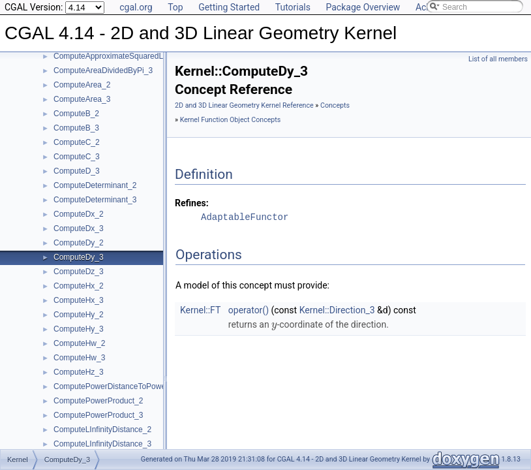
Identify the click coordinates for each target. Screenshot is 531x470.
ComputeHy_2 (78, 314)
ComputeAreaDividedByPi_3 (103, 70)
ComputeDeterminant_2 (94, 185)
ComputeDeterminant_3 (94, 199)
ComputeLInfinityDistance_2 (102, 429)
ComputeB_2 (76, 113)
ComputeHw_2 (79, 343)
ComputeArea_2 (81, 84)
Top (175, 7)
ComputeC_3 (76, 156)
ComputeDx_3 (78, 228)
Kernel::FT (200, 310)
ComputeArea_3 (81, 99)
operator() (248, 310)
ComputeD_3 (76, 171)
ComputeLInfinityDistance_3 (102, 443)
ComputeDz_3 (78, 271)
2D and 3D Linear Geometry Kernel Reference (244, 105)
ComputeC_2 (76, 142)
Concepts (335, 105)
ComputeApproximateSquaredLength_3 (122, 56)
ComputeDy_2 (78, 242)
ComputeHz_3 (78, 372)
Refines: (192, 203)
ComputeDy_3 (78, 257)
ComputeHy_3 (78, 329)
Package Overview (363, 7)
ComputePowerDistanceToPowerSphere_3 (127, 386)
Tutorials (293, 7)
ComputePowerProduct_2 (98, 400)
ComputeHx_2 (78, 285)
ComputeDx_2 (78, 214)
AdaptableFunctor (244, 217)
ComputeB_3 (76, 128)
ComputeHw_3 (79, 357)
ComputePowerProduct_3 (98, 415)
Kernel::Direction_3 (337, 310)
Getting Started (229, 7)
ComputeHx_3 (78, 300)
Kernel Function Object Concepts (230, 120)
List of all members (498, 59)
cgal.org (135, 7)
